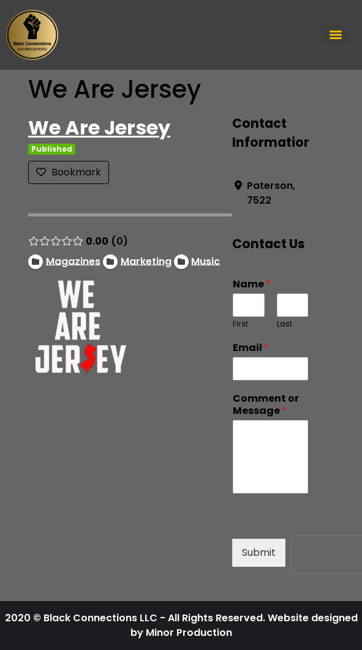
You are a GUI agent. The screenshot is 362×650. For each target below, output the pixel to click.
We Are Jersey (99, 127)
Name (252, 284)
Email (251, 348)
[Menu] (336, 35)
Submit (259, 552)
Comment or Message (266, 405)
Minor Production (189, 633)
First (240, 324)
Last (284, 324)
